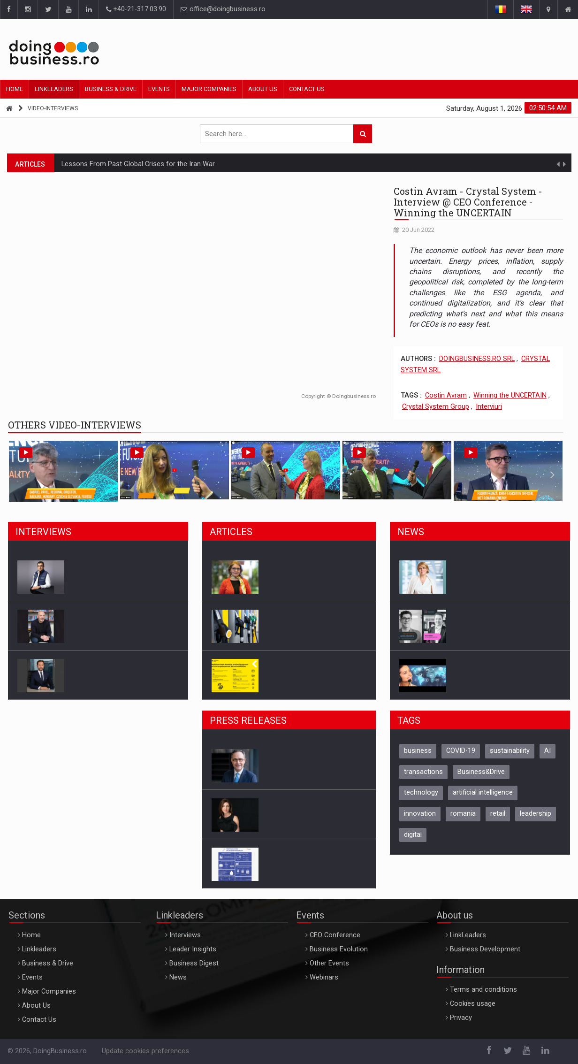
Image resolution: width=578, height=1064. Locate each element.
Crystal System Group (435, 407)
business (418, 751)
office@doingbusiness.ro (223, 9)
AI (547, 751)
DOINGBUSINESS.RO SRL (477, 359)
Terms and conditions (483, 990)
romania (463, 814)
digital (413, 835)
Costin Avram (446, 395)
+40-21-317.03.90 (136, 9)
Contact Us (307, 88)
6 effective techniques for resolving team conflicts (139, 162)
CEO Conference (335, 935)
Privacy (461, 1018)
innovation (420, 814)
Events (159, 88)
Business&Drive (481, 772)
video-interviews (53, 108)
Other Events (329, 963)
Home (14, 88)
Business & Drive (111, 88)
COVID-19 (460, 751)
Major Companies (209, 88)
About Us (262, 88)
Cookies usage (472, 1004)
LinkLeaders (468, 935)
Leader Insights (192, 949)
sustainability (510, 751)
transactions (423, 772)
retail (497, 814)
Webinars (324, 977)
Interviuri (489, 407)
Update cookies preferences (145, 1051)
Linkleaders (54, 88)
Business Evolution (339, 949)
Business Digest (194, 963)
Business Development (485, 949)
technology (421, 792)
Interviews (185, 935)
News (178, 977)
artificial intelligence (483, 792)
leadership (535, 814)
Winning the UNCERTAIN (510, 395)
